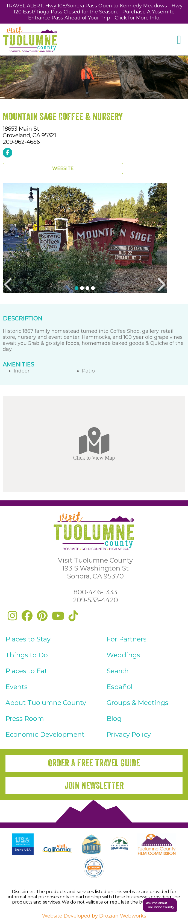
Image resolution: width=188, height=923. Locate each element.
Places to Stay (28, 639)
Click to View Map (94, 444)
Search (118, 671)
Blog (114, 719)
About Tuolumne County (45, 703)
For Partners (126, 639)
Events (16, 687)
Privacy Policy (129, 734)
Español (120, 687)
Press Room (24, 719)
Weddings (123, 655)
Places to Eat (26, 671)
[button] (156, 905)
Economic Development (44, 734)
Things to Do (26, 655)
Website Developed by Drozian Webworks (94, 916)
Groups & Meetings (137, 703)
